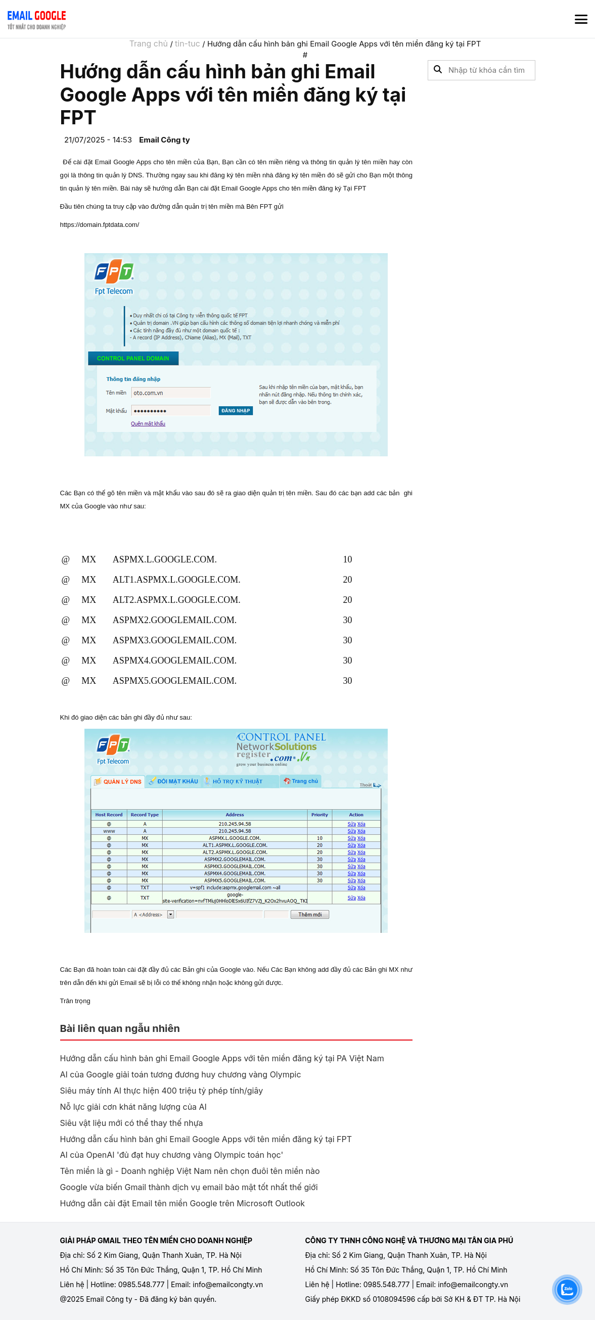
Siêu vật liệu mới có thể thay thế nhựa (131, 1123)
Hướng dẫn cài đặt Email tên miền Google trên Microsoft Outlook (182, 1203)
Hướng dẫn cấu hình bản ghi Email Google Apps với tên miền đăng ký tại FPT (206, 1139)
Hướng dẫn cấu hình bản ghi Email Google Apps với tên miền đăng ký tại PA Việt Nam (222, 1058)
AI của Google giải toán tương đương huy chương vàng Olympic (180, 1074)
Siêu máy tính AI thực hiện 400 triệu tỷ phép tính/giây (161, 1091)
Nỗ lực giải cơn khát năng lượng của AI (133, 1107)
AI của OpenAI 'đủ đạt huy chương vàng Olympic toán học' (172, 1155)
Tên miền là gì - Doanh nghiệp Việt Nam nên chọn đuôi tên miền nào (190, 1171)
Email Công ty (164, 140)
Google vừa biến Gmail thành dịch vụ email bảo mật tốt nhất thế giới (189, 1187)
